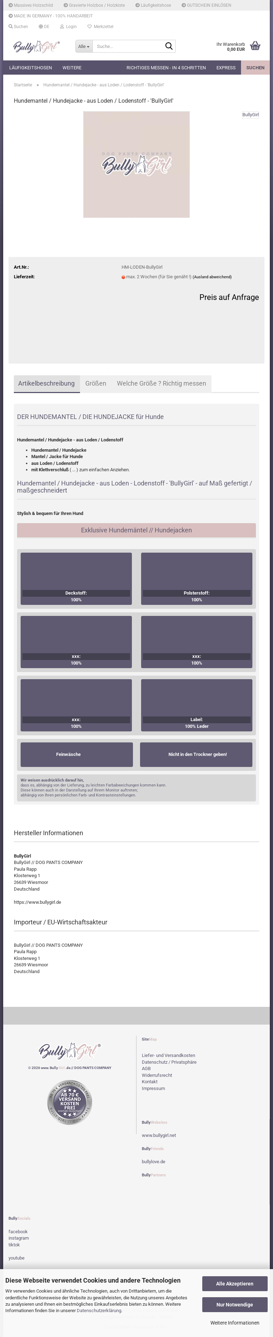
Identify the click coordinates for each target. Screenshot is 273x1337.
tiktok (14, 1244)
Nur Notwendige (234, 1305)
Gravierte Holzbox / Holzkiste (94, 5)
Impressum (153, 1088)
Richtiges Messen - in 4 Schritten (166, 67)
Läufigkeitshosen (30, 67)
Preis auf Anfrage (229, 297)
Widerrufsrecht (157, 1075)
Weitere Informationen (234, 1323)
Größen (95, 383)
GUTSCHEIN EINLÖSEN (206, 5)
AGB (146, 1068)
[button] (44, 26)
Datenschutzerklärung (99, 1310)
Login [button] (68, 26)
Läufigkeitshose (153, 5)
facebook (18, 1231)
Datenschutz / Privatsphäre (169, 1062)
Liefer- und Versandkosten (168, 1055)
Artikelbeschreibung (46, 383)
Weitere (72, 67)
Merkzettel (100, 26)
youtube (17, 1258)
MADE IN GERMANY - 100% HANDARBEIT (51, 16)
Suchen (255, 67)
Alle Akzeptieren (234, 1284)
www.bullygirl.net (159, 1135)
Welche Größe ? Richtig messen (161, 383)
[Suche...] (83, 46)
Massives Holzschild (31, 5)
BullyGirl (250, 114)
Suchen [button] (18, 26)
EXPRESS (226, 67)
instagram (19, 1238)
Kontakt (149, 1081)
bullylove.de (153, 1161)
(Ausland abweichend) (212, 277)
